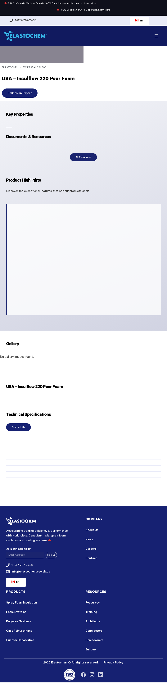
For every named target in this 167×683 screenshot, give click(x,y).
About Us (91, 530)
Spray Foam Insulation (21, 603)
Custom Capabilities (20, 641)
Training (91, 612)
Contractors (94, 631)
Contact (91, 559)
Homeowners (94, 641)
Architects (93, 622)
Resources (92, 603)
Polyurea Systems (18, 622)
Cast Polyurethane (19, 631)
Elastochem (10, 67)
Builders (91, 651)
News (89, 540)
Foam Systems (16, 612)
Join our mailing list (19, 549)
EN (139, 21)
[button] (156, 35)
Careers (91, 549)
